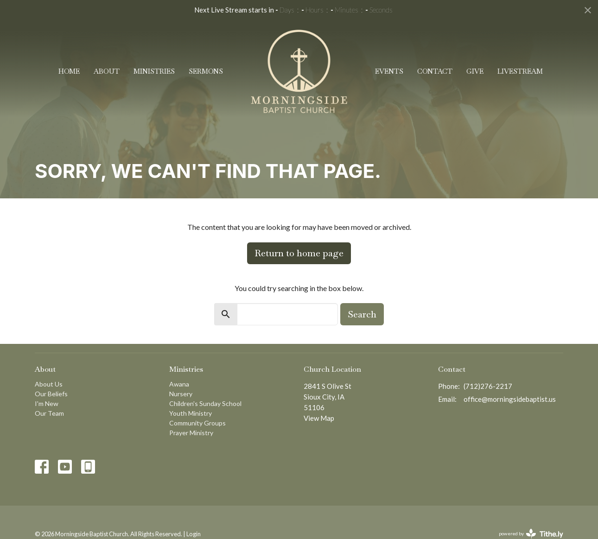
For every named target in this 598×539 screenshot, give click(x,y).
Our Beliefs (51, 394)
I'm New (46, 403)
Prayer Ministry (191, 433)
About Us (49, 384)
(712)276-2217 (488, 386)
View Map (319, 418)
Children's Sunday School (205, 403)
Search (362, 314)
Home (69, 71)
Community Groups (197, 423)
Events (389, 71)
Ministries (154, 71)
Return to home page (299, 253)
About (107, 71)
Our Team (49, 413)
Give (474, 71)
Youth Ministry (190, 413)
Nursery (180, 394)
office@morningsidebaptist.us (510, 399)
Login (193, 534)
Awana (179, 384)
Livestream (520, 71)
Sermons (206, 71)
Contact (434, 71)
